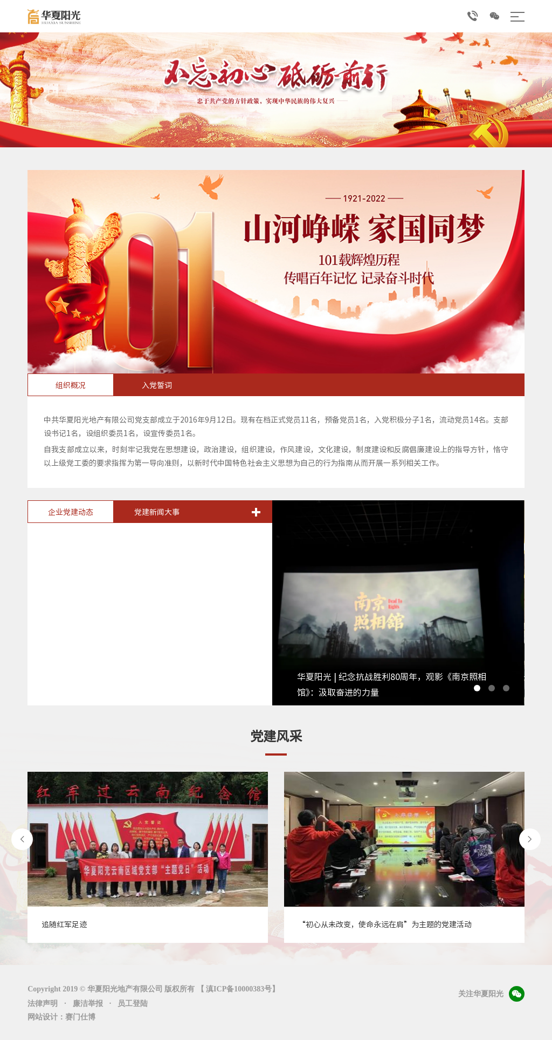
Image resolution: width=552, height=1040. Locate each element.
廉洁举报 (88, 1004)
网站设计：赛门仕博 (61, 1017)
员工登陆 (133, 1004)
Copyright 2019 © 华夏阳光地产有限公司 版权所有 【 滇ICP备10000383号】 (153, 989)
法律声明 (42, 1004)
